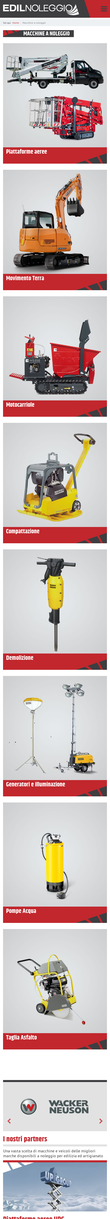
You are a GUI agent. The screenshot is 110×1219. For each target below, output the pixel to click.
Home (15, 22)
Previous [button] (9, 1121)
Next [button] (101, 1121)
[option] (55, 1106)
